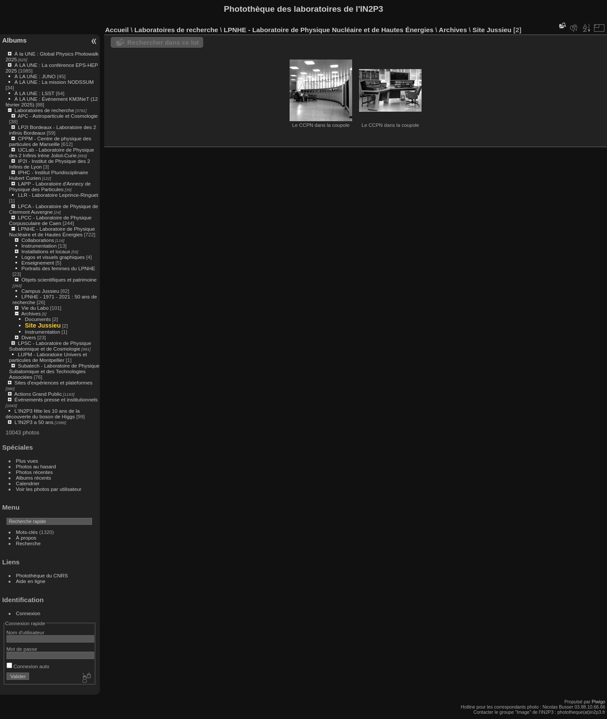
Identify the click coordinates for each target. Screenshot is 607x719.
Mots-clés (27, 532)
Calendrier (28, 483)
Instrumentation (38, 246)
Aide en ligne (31, 581)
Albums (14, 40)
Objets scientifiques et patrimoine (58, 279)
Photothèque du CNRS (42, 575)
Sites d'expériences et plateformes (53, 382)
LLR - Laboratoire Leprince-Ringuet (58, 195)
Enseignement (37, 262)
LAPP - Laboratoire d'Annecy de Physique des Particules (50, 186)
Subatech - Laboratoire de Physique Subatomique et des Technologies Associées (54, 371)
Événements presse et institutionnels (56, 399)
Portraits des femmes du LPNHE (58, 268)
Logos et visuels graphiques (53, 257)
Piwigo (598, 701)
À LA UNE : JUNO (35, 76)
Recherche (28, 543)
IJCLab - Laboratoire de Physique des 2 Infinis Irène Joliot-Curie (51, 152)
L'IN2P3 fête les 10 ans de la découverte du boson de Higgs (43, 413)
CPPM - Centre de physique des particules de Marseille (50, 141)
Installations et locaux (45, 251)
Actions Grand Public (38, 394)
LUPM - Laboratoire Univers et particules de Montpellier (48, 357)
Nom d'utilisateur (25, 632)
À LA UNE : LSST (34, 93)
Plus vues (27, 461)
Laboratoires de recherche (44, 110)
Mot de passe (22, 649)
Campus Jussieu (40, 291)
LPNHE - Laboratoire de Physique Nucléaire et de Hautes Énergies (52, 231)
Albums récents (33, 477)
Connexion (28, 613)
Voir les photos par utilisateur (49, 489)
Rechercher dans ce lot (163, 42)
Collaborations (37, 240)
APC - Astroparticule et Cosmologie (58, 116)
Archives (31, 313)
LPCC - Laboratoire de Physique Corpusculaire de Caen (50, 220)
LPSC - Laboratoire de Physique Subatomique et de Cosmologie (50, 345)
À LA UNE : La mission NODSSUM (53, 82)
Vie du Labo (35, 308)
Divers (28, 337)
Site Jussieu (42, 325)
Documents (38, 319)
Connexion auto (28, 666)
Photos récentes (34, 472)
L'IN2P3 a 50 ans (33, 422)
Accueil (117, 29)
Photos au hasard (36, 466)
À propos (26, 537)
